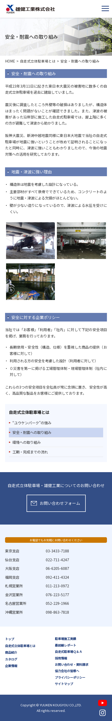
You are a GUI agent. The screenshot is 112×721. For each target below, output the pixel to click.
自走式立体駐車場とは (20, 646)
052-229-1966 (57, 603)
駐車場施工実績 (65, 638)
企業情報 (11, 666)
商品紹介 (11, 652)
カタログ (11, 659)
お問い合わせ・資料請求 (71, 664)
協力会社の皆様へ (67, 671)
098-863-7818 (57, 612)
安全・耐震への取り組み (31, 432)
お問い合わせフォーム (60, 503)
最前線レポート (65, 645)
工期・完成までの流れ (30, 451)
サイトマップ (64, 684)
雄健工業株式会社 (30, 9)
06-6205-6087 (57, 568)
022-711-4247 (57, 559)
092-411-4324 (57, 577)
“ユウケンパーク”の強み (31, 422)
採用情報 (61, 658)
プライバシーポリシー (70, 677)
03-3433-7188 (57, 550)
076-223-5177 (57, 594)
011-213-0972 (57, 585)
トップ (9, 639)
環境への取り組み (26, 442)
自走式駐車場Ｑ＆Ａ (68, 651)
